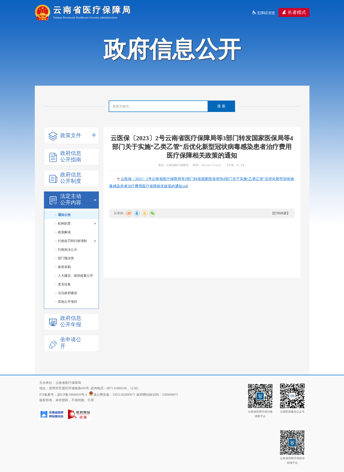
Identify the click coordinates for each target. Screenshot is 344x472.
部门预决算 (66, 258)
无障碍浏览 (263, 13)
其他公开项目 (67, 301)
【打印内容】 (280, 213)
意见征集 (64, 284)
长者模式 (294, 12)
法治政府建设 (67, 293)
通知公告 (64, 215)
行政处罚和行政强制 (77, 241)
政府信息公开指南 (65, 156)
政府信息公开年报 (65, 321)
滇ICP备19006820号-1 (72, 394)
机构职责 (77, 224)
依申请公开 (65, 343)
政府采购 (64, 267)
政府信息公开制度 (65, 178)
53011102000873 (124, 394)
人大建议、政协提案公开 (75, 275)
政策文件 (73, 135)
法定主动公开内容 (73, 199)
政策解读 (64, 232)
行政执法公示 (67, 249)
